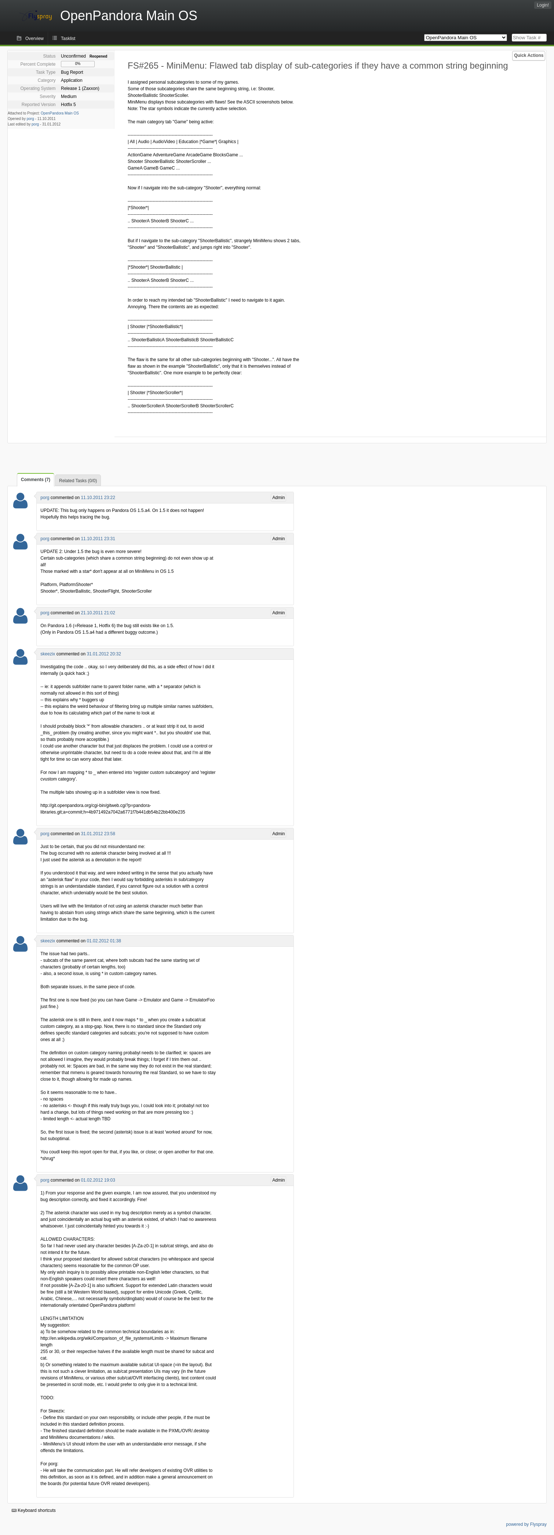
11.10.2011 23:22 (98, 497)
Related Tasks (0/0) (78, 480)
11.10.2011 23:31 (98, 538)
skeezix (47, 653)
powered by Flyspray (526, 1524)
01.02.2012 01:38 (104, 940)
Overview (34, 38)
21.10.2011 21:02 (98, 612)
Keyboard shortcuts (34, 1510)
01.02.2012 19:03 (98, 1180)
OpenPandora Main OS (60, 113)
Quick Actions (528, 55)
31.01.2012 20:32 (104, 653)
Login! (543, 5)
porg (30, 119)
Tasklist (68, 38)
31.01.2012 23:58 (98, 833)
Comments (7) (35, 479)
